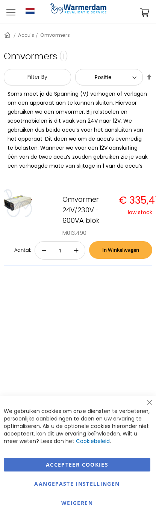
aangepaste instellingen (77, 483)
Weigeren (77, 502)
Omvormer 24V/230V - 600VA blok (80, 210)
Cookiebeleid (93, 441)
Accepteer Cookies (77, 464)
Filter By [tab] (37, 77)
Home (8, 35)
